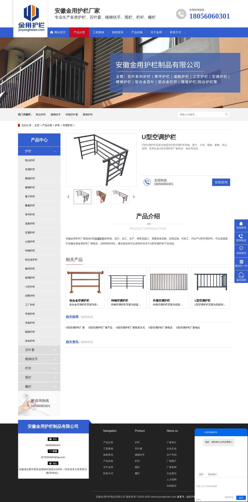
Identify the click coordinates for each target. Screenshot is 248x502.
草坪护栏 (30, 214)
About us (172, 430)
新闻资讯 (117, 32)
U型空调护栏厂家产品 (100, 327)
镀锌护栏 (30, 268)
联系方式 (175, 32)
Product (140, 430)
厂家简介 (172, 442)
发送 (241, 498)
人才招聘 (172, 479)
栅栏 (28, 386)
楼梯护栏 (30, 187)
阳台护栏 (41, 114)
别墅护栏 (30, 295)
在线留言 (172, 485)
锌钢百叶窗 (72, 114)
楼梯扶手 (56, 114)
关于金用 (156, 32)
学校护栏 (30, 313)
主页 (36, 125)
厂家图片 (172, 461)
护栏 (57, 125)
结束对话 (229, 497)
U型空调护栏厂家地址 (188, 327)
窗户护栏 (30, 196)
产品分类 (79, 32)
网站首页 (60, 32)
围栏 (28, 377)
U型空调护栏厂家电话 (160, 327)
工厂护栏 (30, 304)
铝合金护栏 (31, 259)
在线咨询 (221, 182)
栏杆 (28, 368)
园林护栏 (30, 331)
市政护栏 (30, 322)
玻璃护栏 (30, 277)
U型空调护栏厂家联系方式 (130, 327)
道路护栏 (30, 223)
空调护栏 (68, 125)
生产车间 (172, 454)
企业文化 (172, 448)
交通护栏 (30, 232)
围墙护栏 (88, 114)
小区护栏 (30, 286)
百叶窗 (30, 350)
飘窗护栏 (30, 205)
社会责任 (172, 473)
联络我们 (212, 474)
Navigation (110, 430)
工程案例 (98, 32)
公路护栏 (30, 241)
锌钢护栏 (30, 250)
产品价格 (137, 32)
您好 (201, 474)
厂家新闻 (172, 467)
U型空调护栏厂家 (75, 327)
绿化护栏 (30, 340)
